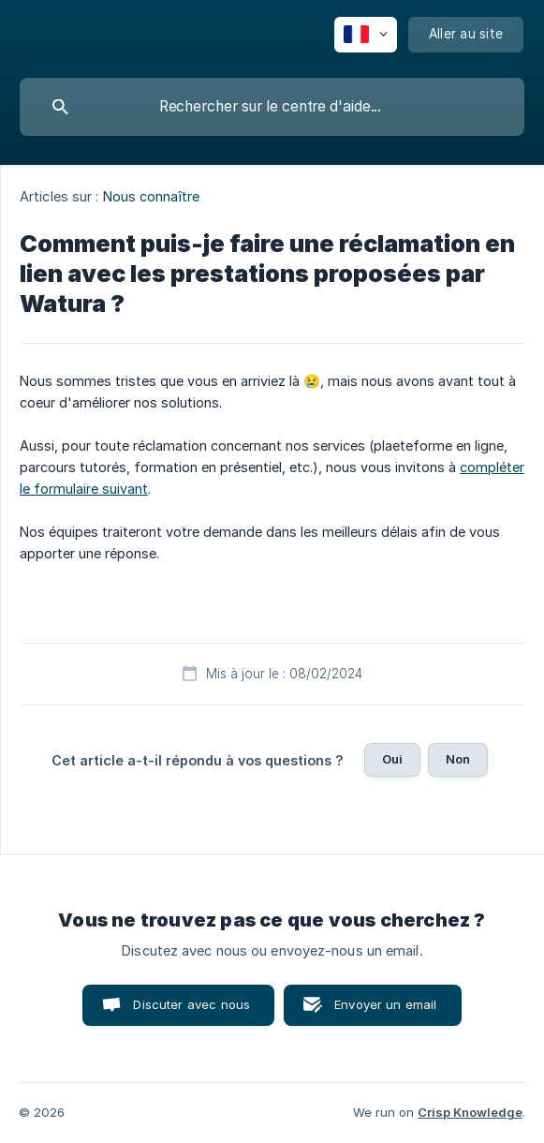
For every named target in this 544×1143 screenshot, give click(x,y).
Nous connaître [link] (151, 196)
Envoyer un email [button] (385, 1004)
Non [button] (458, 758)
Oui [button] (392, 758)
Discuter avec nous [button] (191, 1004)
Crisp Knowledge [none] (470, 1112)
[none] (365, 34)
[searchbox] (272, 107)
